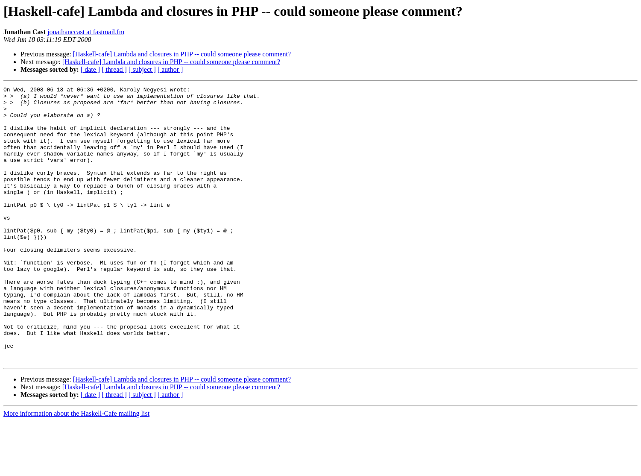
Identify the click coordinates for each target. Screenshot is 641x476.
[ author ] (170, 69)
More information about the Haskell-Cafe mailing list (76, 468)
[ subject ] (142, 69)
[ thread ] (114, 69)
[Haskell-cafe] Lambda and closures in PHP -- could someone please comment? (182, 54)
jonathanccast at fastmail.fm (85, 31)
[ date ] (90, 69)
